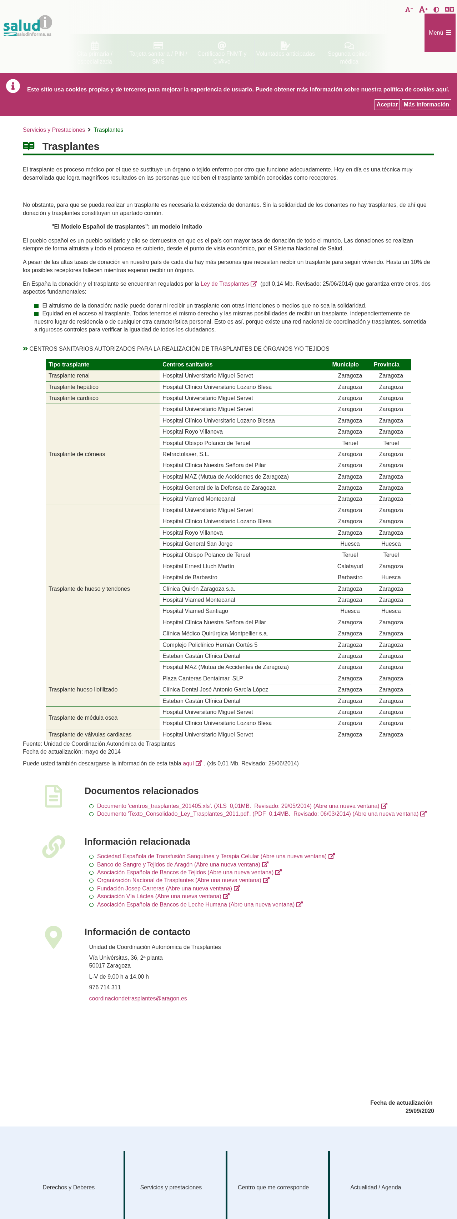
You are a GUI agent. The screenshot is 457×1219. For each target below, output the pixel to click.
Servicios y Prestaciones (54, 130)
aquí (188, 763)
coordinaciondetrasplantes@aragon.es (138, 998)
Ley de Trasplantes (225, 284)
